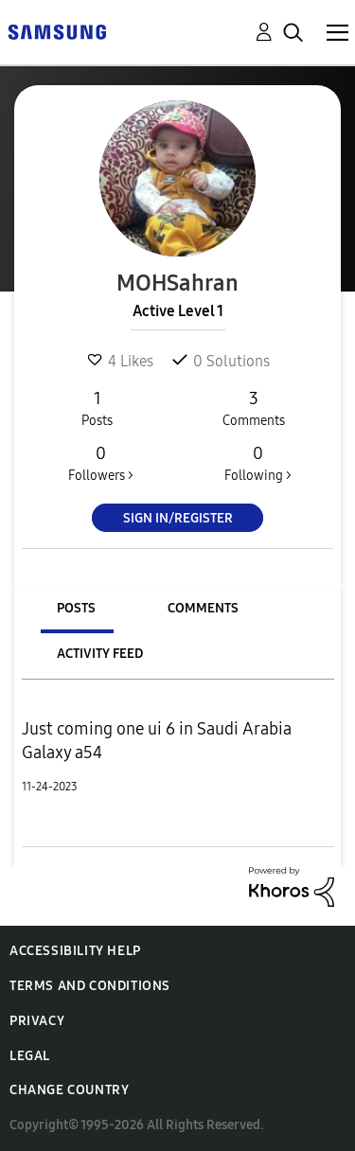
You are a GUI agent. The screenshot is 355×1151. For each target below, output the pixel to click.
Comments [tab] (203, 608)
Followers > (101, 463)
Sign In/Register (178, 518)
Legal (29, 1056)
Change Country (69, 1090)
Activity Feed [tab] (100, 654)
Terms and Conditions (89, 986)
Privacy (36, 1021)
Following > (257, 463)
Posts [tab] (76, 608)
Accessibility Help (75, 951)
